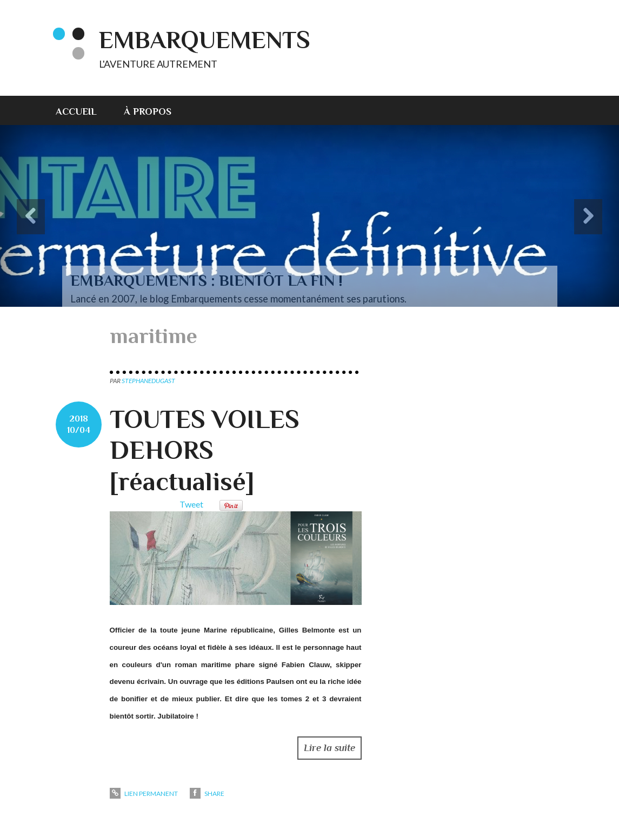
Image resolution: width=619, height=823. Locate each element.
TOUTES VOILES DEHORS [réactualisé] (204, 450)
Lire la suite (329, 747)
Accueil (76, 111)
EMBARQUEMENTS (204, 40)
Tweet (191, 504)
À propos (147, 111)
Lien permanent (144, 793)
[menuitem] (83, 110)
